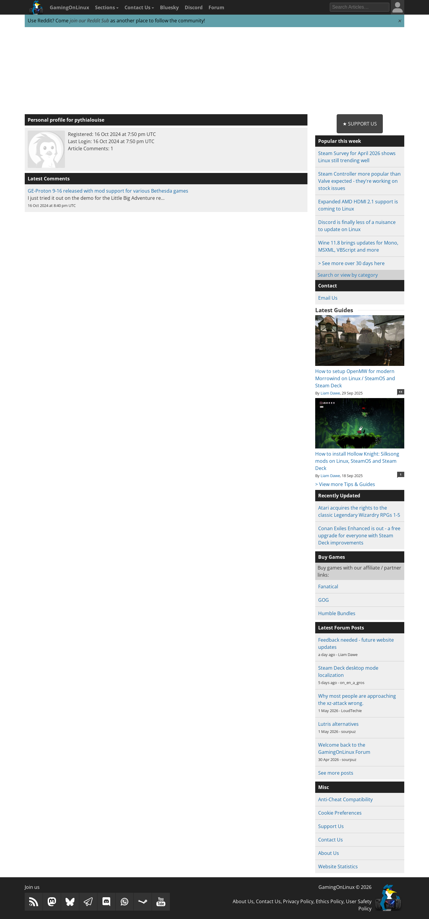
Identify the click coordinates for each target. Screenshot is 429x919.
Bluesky (169, 7)
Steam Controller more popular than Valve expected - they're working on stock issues (359, 181)
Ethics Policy (329, 901)
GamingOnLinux (69, 7)
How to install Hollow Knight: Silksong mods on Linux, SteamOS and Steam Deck (359, 457)
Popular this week (339, 141)
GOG (323, 600)
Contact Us (139, 7)
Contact (327, 285)
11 (400, 392)
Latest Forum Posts (341, 627)
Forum (216, 7)
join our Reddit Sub (89, 20)
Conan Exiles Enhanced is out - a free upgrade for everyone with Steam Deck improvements (359, 535)
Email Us (328, 298)
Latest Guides (334, 310)
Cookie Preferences (340, 813)
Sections (107, 7)
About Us (328, 853)
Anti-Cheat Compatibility (345, 799)
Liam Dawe (330, 393)
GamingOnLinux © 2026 (345, 887)
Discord (194, 7)
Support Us (331, 826)
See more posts (335, 773)
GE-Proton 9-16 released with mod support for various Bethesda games (108, 191)
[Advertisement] (214, 71)
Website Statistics (338, 866)
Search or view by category (348, 275)
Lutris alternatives (338, 724)
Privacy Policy (298, 901)
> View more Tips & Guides (345, 484)
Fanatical (328, 586)
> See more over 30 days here (351, 263)
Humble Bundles (336, 613)
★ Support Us (360, 123)
